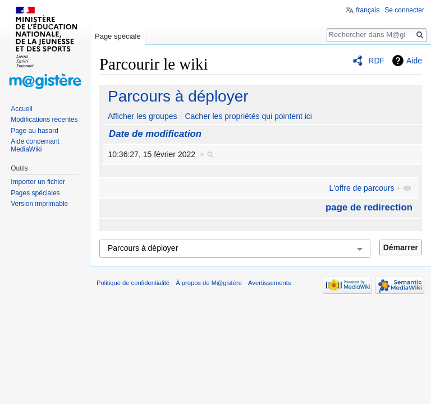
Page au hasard (34, 131)
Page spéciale (118, 36)
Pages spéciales (35, 193)
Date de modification (155, 133)
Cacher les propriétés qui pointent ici (248, 116)
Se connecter (404, 10)
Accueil (22, 109)
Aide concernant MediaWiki (35, 145)
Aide (414, 60)
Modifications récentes (44, 119)
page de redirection (368, 207)
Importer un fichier (38, 182)
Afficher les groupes (142, 116)
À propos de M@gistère (209, 282)
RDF (376, 60)
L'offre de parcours (361, 187)
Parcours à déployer (178, 96)
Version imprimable (39, 204)
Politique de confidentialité (133, 282)
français (367, 10)
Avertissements (269, 282)
